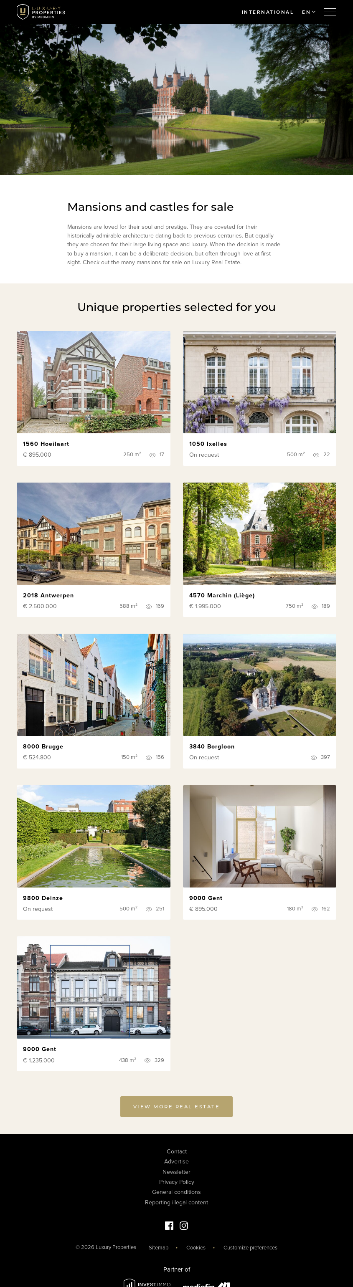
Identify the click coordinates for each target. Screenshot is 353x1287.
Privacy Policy (176, 1182)
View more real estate (176, 1109)
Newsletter (176, 1171)
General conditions (176, 1192)
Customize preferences (250, 1247)
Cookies (196, 1247)
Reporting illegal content (176, 1202)
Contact (177, 1151)
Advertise (176, 1161)
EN (308, 12)
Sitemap (158, 1247)
